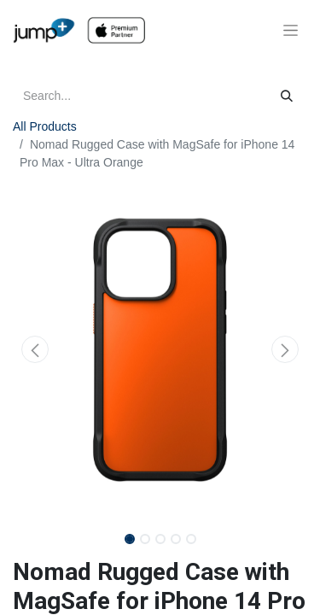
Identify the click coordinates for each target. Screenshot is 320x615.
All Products (45, 126)
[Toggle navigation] (290, 31)
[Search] (286, 96)
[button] (35, 349)
